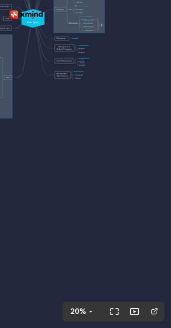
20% (78, 311)
